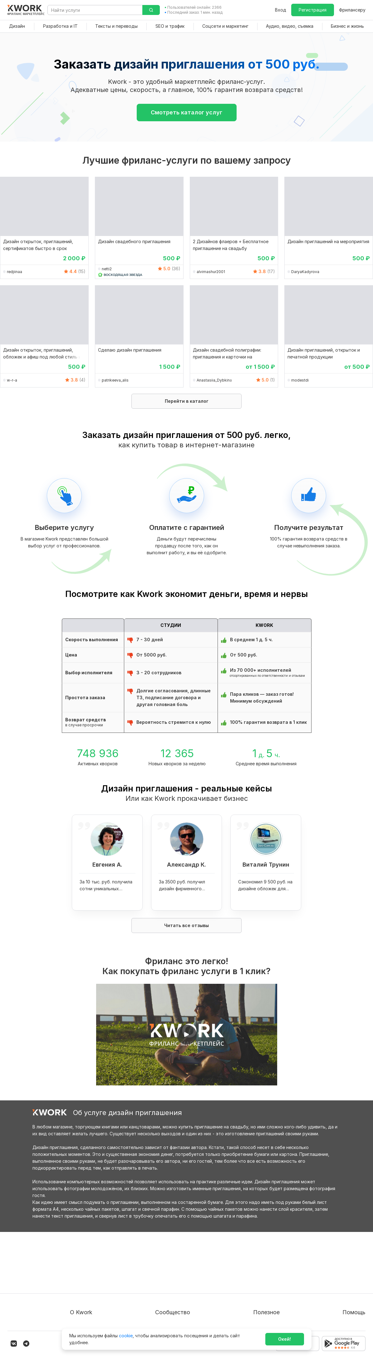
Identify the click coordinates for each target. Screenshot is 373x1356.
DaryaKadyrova (305, 271)
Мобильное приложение (265, 1318)
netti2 (107, 269)
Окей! (284, 1339)
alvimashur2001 (211, 271)
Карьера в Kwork (88, 1307)
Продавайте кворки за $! (266, 1285)
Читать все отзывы (186, 925)
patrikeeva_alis (115, 380)
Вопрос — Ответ (340, 1262)
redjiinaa (14, 271)
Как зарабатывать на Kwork (269, 1296)
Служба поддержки (344, 1274)
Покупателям (253, 1262)
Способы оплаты (88, 1296)
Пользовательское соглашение (104, 1274)
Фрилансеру (352, 9)
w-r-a (12, 380)
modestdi (300, 380)
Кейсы (167, 1285)
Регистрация (312, 9)
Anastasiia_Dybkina (214, 380)
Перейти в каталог (187, 401)
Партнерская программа (188, 1274)
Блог (166, 1262)
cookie (126, 1335)
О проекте (81, 1262)
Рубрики (248, 1307)
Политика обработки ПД (97, 1285)
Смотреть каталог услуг (186, 112)
